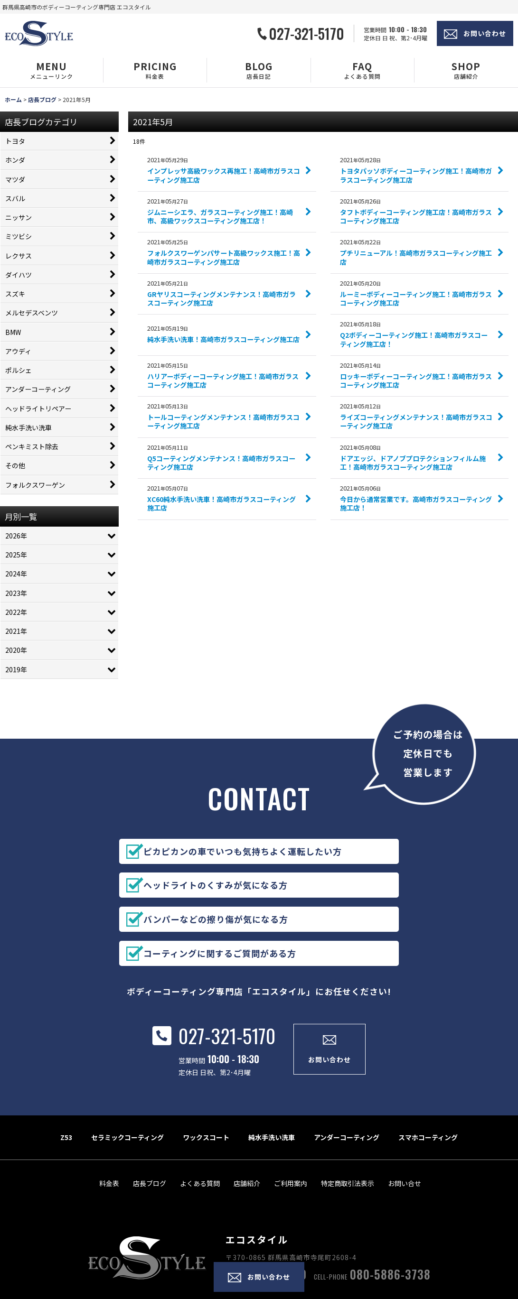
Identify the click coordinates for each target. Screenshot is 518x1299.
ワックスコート (206, 1085)
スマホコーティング (428, 1085)
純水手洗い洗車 (271, 1085)
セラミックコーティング (127, 1085)
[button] (52, 70)
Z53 (66, 1085)
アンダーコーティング (346, 1085)
